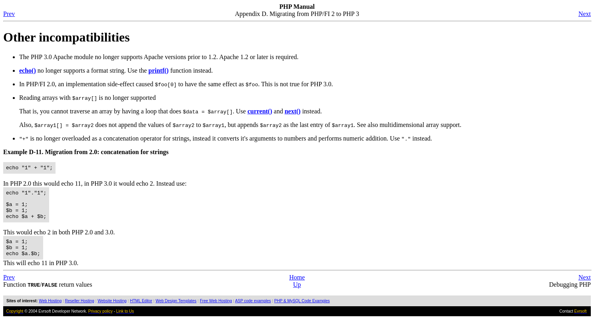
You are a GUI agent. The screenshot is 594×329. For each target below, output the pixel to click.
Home (297, 286)
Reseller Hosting (79, 310)
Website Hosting (112, 310)
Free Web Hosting (216, 310)
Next (584, 13)
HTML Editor (141, 310)
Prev (9, 13)
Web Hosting (50, 310)
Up (297, 294)
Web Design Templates (175, 310)
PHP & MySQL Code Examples (302, 310)
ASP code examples (253, 310)
